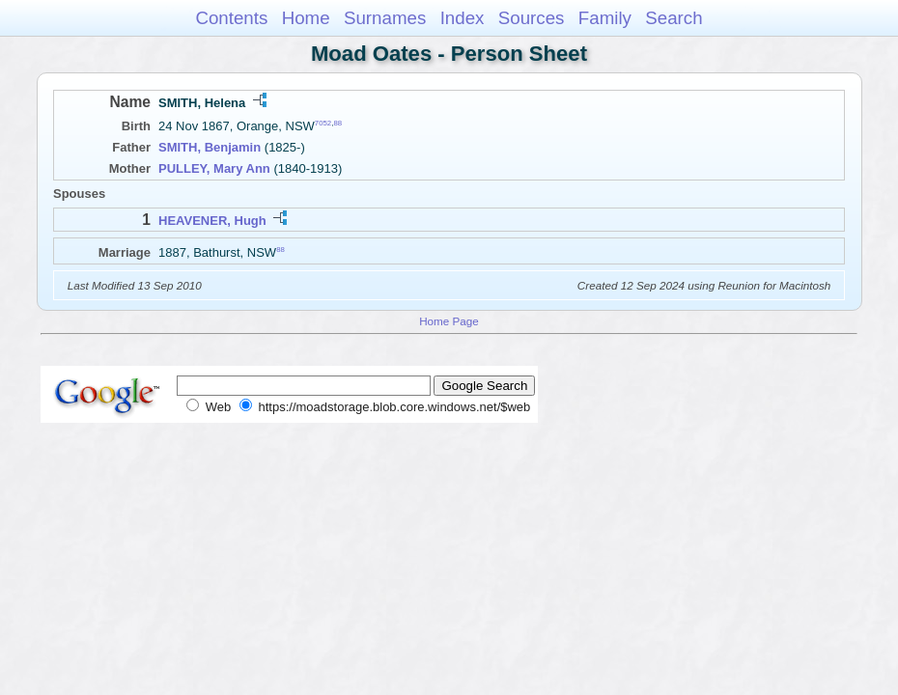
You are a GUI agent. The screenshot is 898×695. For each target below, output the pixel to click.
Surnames (385, 18)
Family (604, 18)
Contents (231, 18)
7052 (323, 123)
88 (337, 123)
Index (462, 18)
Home (306, 18)
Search (673, 18)
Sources (531, 18)
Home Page (449, 321)
